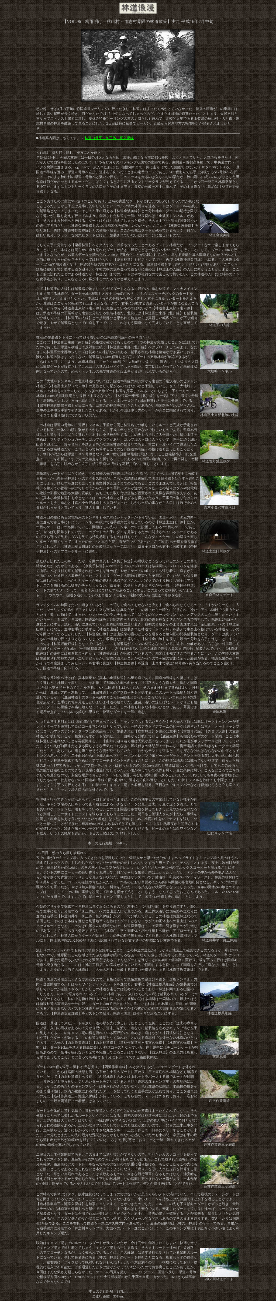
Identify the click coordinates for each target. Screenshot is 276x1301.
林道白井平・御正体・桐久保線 (109, 138)
